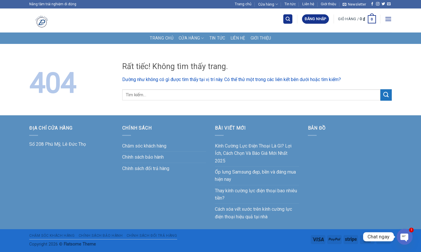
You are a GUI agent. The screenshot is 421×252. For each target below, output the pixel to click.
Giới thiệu (328, 4)
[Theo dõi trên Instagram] (377, 4)
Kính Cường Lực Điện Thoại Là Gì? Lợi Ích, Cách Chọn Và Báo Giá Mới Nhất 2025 (253, 153)
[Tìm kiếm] (288, 19)
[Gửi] (386, 95)
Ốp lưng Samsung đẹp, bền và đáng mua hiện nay (255, 175)
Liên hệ (308, 4)
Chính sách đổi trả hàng (145, 168)
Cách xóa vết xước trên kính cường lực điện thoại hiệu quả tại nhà (253, 212)
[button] (354, 4)
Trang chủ (243, 4)
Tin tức (290, 4)
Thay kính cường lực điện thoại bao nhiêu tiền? (256, 194)
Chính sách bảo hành (143, 157)
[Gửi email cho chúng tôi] (389, 4)
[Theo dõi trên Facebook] (372, 4)
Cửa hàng (268, 4)
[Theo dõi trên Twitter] (383, 4)
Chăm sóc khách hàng (144, 146)
